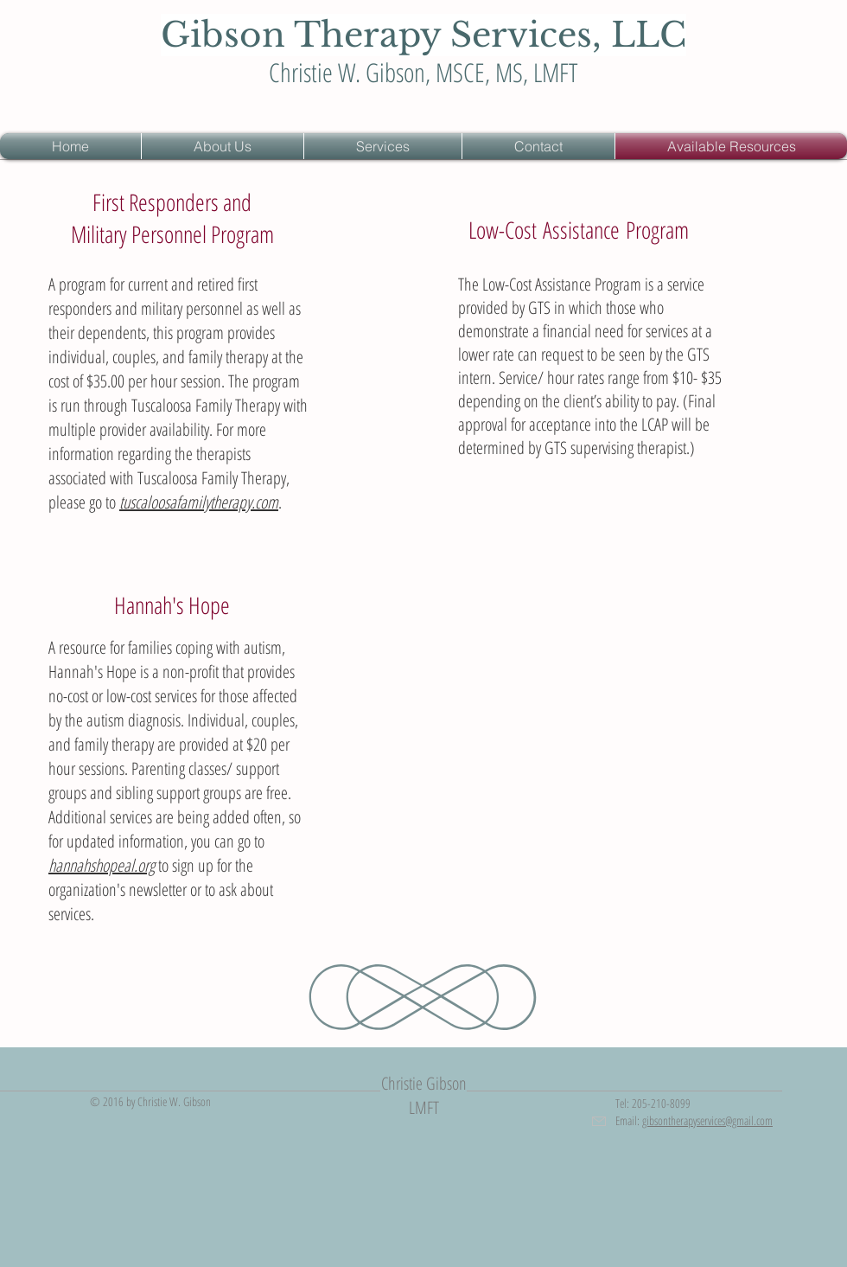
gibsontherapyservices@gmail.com (707, 1120)
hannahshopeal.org (101, 865)
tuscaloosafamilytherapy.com (198, 502)
